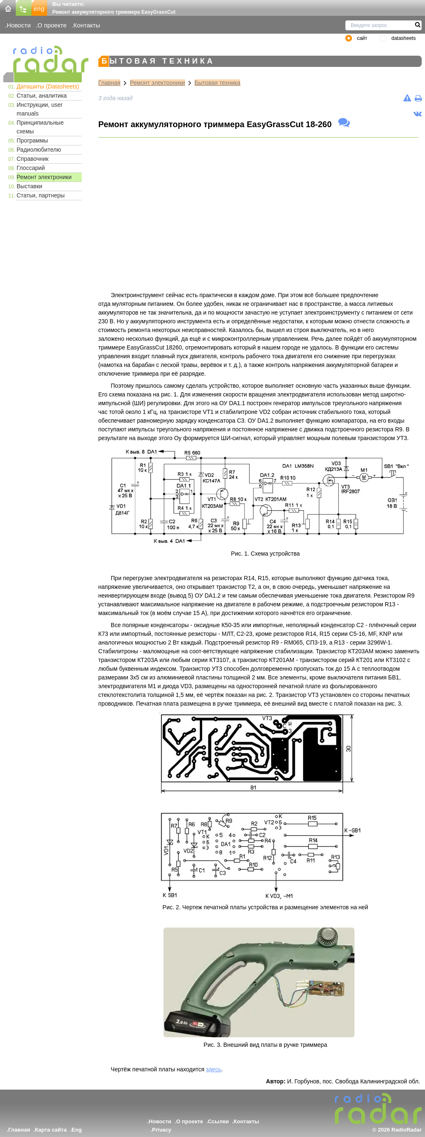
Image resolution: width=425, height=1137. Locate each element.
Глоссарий (31, 168)
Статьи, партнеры (41, 195)
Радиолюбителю (39, 149)
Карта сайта (51, 1130)
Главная (109, 82)
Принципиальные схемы (40, 127)
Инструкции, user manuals (40, 109)
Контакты (86, 25)
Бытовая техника (217, 82)
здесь (213, 1069)
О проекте (51, 25)
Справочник (33, 158)
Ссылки (218, 1121)
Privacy (161, 1130)
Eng (76, 1130)
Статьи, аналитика (42, 95)
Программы (32, 140)
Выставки (29, 186)
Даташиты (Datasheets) (48, 86)
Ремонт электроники (44, 177)
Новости (19, 25)
